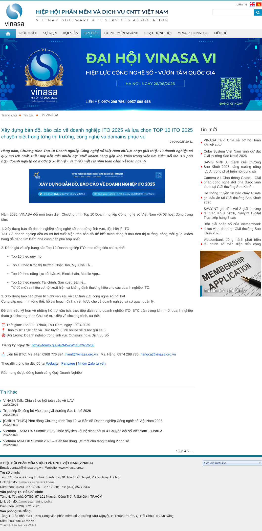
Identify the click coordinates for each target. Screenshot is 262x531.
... (191, 451)
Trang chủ (9, 115)
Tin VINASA (49, 115)
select (260, 463)
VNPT (32, 525)
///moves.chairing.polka (35, 501)
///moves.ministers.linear (36, 482)
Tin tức (28, 115)
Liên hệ (242, 4)
